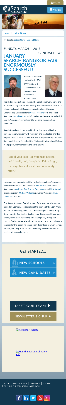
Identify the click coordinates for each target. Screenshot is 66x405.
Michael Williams (36, 112)
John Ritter (18, 189)
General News (33, 40)
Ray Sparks (29, 189)
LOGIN (55, 2)
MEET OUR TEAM (33, 305)
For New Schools (18, 259)
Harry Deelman (19, 116)
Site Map (47, 383)
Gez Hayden (40, 189)
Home (6, 383)
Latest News (19, 40)
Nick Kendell (55, 189)
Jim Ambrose (42, 185)
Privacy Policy (19, 383)
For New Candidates (19, 269)
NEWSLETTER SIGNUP (33, 316)
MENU (55, 9)
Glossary (35, 383)
